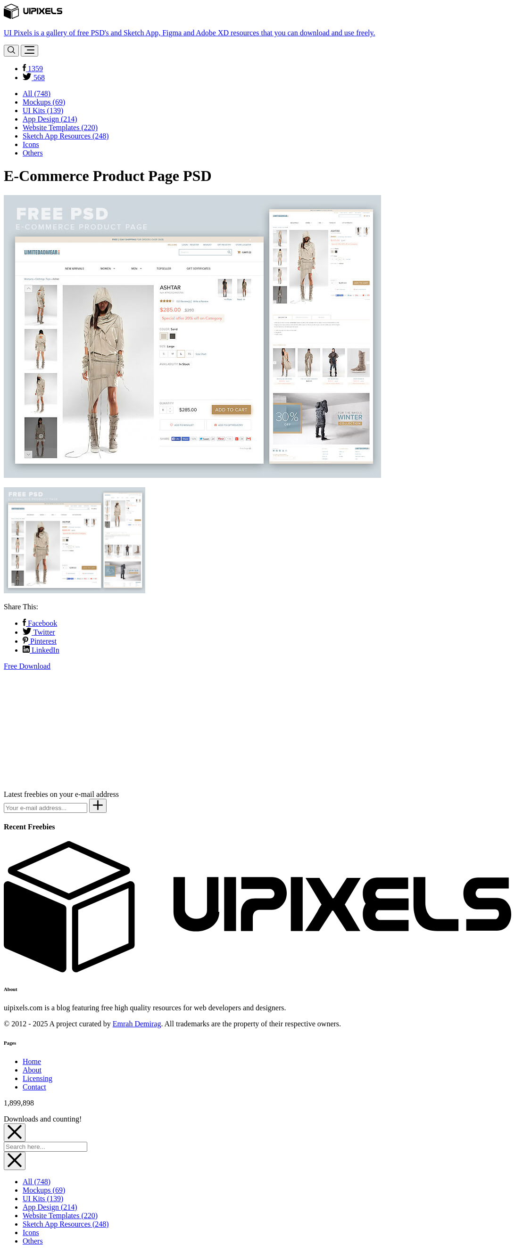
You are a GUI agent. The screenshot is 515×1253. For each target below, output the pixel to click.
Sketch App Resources (66, 136)
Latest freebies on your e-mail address (61, 794)
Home (32, 1061)
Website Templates (60, 127)
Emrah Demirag (137, 1024)
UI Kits (43, 110)
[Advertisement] (74, 729)
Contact (34, 1087)
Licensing (37, 1078)
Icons (31, 144)
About (32, 1070)
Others (33, 153)
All (36, 94)
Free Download (27, 666)
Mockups (44, 102)
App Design (50, 119)
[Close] (14, 1132)
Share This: (21, 607)
